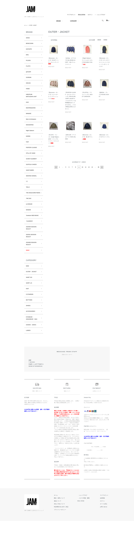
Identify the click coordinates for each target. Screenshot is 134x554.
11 (85, 167)
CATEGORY (73, 21)
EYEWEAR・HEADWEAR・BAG (31, 348)
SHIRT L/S (29, 309)
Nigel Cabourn (31, 139)
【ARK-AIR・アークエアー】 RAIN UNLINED (70, 137)
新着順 (105, 39)
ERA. (28, 56)
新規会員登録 (81, 14)
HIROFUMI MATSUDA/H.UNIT (32, 100)
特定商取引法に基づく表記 (68, 539)
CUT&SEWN (30, 321)
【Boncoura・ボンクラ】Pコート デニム (104, 137)
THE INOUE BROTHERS (30, 207)
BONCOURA (30, 44)
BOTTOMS (30, 327)
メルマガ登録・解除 (88, 531)
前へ (56, 167)
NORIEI (28, 145)
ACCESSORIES (31, 340)
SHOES (28, 333)
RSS (84, 534)
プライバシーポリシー (67, 542)
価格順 (99, 39)
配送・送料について (66, 531)
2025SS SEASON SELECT (32, 258)
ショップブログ (101, 14)
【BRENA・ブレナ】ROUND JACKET (104, 94)
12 (88, 167)
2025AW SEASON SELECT (32, 249)
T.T (27, 194)
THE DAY (29, 215)
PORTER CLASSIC (32, 157)
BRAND (58, 21)
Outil (27, 151)
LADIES (28, 363)
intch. (28, 108)
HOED (28, 93)
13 (92, 167)
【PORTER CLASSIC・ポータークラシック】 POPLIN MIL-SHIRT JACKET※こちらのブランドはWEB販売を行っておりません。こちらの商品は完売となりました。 (70, 100)
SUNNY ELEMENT (32, 169)
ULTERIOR (30, 221)
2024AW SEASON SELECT (32, 267)
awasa (28, 38)
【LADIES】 (30, 242)
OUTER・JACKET (34, 25)
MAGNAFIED (30, 132)
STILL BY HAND (31, 163)
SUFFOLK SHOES (32, 175)
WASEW (29, 227)
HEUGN (29, 87)
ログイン (90, 14)
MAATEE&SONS (32, 114)
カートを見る (105, 537)
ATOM (88, 534)
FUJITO (28, 69)
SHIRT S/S (29, 303)
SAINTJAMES (31, 181)
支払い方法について (66, 537)
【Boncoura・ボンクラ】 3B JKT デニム (87, 137)
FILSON (29, 62)
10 (82, 167)
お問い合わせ (105, 539)
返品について (64, 534)
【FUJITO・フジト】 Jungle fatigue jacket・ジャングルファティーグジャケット (53, 139)
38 (98, 167)
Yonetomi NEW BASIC (31, 234)
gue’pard (29, 75)
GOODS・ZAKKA (32, 357)
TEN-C (28, 200)
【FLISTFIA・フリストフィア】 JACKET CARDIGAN (87, 94)
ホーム (25, 25)
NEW (28, 290)
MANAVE (29, 120)
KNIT (27, 315)
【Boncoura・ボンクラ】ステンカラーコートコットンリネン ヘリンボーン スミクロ (104, 62)
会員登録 (103, 531)
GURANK (29, 81)
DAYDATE (29, 50)
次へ (101, 167)
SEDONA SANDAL (32, 188)
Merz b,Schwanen (32, 126)
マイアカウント (71, 14)
